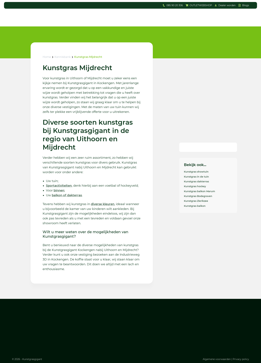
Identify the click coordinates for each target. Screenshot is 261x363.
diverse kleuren (102, 204)
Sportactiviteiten (59, 185)
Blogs (245, 5)
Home (47, 57)
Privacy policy (241, 359)
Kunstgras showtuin (196, 171)
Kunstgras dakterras (196, 181)
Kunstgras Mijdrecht (88, 57)
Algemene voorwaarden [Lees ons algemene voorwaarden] (217, 359)
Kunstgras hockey (195, 186)
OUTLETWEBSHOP (201, 5)
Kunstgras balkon (195, 205)
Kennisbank (62, 57)
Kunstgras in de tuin (196, 176)
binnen (59, 190)
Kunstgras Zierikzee (196, 200)
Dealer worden (227, 5)
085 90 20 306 (174, 5)
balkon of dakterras (67, 195)
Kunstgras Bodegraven (198, 196)
